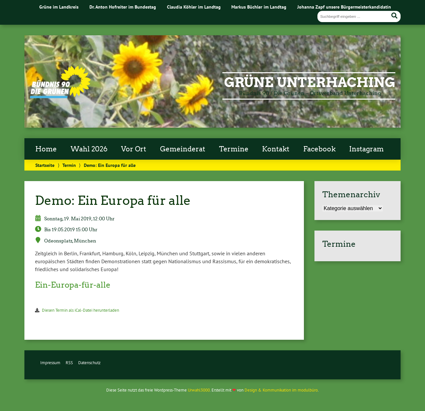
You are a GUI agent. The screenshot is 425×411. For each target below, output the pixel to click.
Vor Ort (133, 149)
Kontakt (275, 149)
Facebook (319, 149)
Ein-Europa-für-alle (73, 285)
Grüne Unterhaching (309, 82)
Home (46, 149)
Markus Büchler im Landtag (258, 7)
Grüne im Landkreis (59, 7)
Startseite (44, 165)
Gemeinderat (182, 149)
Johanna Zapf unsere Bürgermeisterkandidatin (344, 7)
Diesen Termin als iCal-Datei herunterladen (80, 310)
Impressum (50, 362)
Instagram (366, 149)
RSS (69, 362)
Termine (233, 149)
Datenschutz (89, 362)
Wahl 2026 (89, 149)
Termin (69, 165)
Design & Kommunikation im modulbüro (281, 390)
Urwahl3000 (199, 390)
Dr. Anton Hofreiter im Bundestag (122, 7)
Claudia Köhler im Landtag (194, 7)
